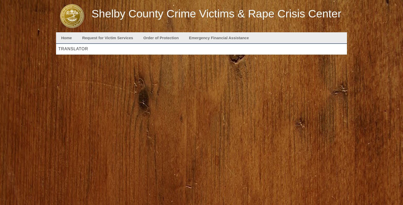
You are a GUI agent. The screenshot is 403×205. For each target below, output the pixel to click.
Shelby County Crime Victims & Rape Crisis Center (216, 14)
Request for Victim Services (107, 38)
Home (66, 38)
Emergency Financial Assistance (219, 38)
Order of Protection (161, 38)
